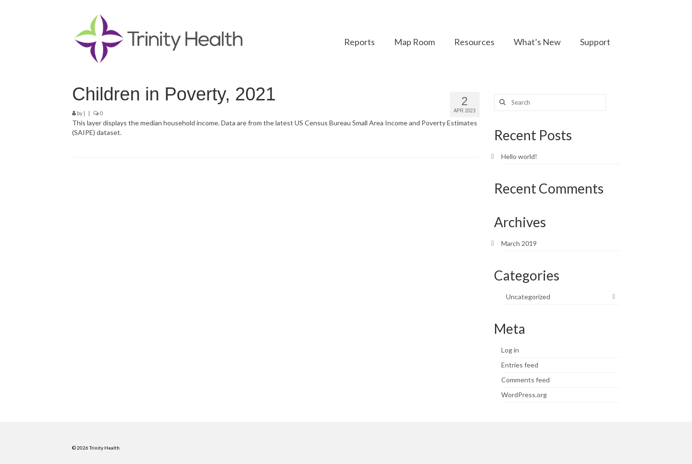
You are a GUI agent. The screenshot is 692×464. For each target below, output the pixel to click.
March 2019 (519, 243)
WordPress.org (524, 395)
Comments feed (525, 380)
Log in (510, 350)
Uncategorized (528, 297)
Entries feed (519, 365)
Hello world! (519, 156)
